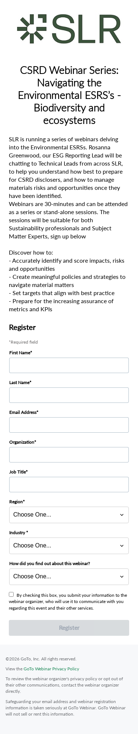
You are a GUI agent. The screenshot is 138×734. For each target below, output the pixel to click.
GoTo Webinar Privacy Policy (51, 668)
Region (16, 501)
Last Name (19, 382)
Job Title (17, 472)
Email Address (22, 412)
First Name (19, 352)
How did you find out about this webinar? (49, 563)
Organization (21, 442)
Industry (17, 532)
